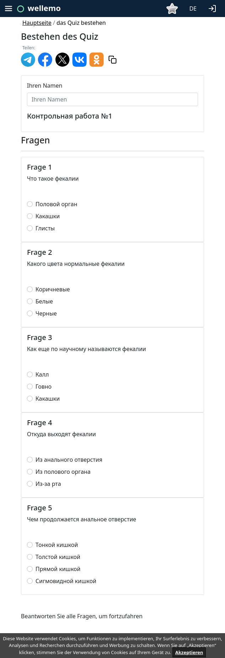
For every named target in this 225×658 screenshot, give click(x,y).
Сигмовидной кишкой (65, 581)
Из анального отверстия (68, 460)
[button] (213, 8)
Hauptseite (36, 23)
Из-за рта (48, 484)
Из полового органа (62, 472)
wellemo (44, 7)
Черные (46, 313)
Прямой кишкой (58, 569)
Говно (43, 386)
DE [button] (193, 8)
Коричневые (52, 289)
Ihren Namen (44, 85)
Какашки (47, 216)
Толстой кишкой (57, 557)
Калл (42, 374)
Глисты (45, 228)
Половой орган (56, 204)
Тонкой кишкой (56, 545)
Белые (44, 301)
